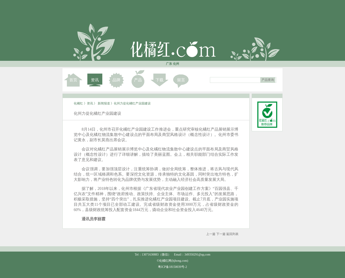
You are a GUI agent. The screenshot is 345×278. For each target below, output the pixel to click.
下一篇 (221, 234)
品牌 (116, 80)
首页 (73, 80)
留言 (181, 80)
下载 (159, 80)
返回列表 (232, 234)
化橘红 (78, 103)
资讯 (95, 80)
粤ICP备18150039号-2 (172, 267)
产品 (138, 80)
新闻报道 (104, 103)
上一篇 (210, 234)
